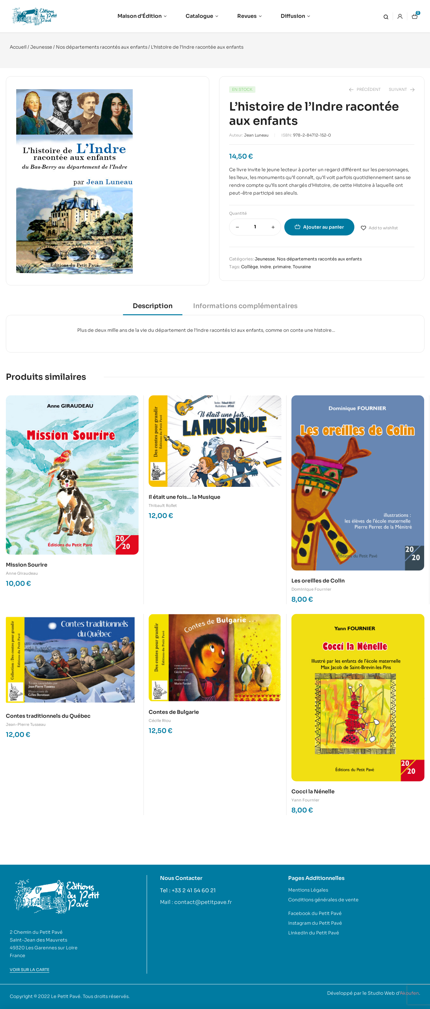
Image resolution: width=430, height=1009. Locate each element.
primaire (282, 267)
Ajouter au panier (323, 227)
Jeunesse (41, 47)
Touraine (302, 267)
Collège (249, 267)
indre (265, 267)
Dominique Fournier (311, 589)
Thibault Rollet (163, 505)
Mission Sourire (26, 564)
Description (153, 306)
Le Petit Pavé (65, 996)
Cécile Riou (160, 720)
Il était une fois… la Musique (184, 497)
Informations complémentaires (245, 306)
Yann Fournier (305, 800)
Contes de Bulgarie (174, 712)
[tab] (152, 308)
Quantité (238, 213)
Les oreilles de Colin (318, 580)
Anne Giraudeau (22, 573)
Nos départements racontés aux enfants (101, 47)
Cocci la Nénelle (313, 791)
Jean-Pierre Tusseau (26, 724)
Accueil (18, 47)
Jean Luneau (256, 135)
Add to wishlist (383, 227)
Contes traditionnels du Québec (48, 716)
